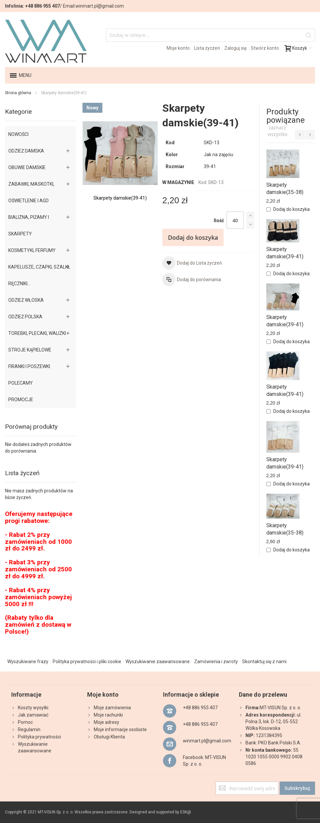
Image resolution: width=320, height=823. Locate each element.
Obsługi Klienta (109, 736)
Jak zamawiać (33, 715)
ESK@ (185, 812)
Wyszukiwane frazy (27, 661)
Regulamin (29, 729)
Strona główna (18, 93)
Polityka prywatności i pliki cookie (87, 661)
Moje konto (178, 48)
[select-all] (277, 131)
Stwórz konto (265, 48)
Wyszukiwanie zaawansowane (158, 661)
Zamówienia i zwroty (216, 661)
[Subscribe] (297, 788)
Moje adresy (106, 722)
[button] (192, 263)
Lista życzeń (207, 48)
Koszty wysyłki (33, 707)
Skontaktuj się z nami (264, 661)
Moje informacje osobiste (120, 729)
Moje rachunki (108, 715)
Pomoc (25, 722)
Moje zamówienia (112, 707)
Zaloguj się (235, 48)
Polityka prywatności (39, 736)
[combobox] (210, 35)
